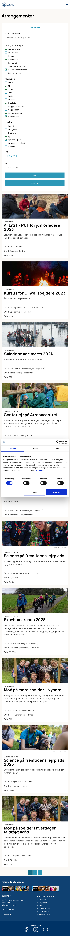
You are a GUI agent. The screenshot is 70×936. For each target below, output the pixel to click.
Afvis (35, 492)
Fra (6, 151)
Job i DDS (42, 905)
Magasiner (43, 902)
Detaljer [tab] (35, 448)
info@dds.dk (7, 914)
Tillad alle (56, 492)
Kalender (42, 899)
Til (6, 163)
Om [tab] (57, 448)
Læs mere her (40, 470)
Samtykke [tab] (12, 448)
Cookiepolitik (44, 911)
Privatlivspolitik (45, 908)
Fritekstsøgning (12, 33)
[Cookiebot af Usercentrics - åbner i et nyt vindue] (57, 442)
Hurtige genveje (46, 896)
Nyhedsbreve (44, 914)
